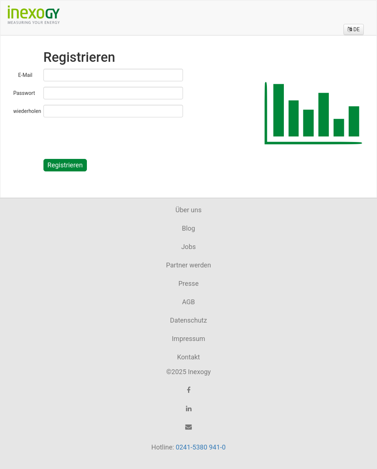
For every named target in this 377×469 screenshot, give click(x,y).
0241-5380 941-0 (201, 447)
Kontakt (188, 357)
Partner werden (188, 265)
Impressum (188, 338)
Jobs (188, 247)
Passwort (24, 93)
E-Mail (25, 75)
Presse (189, 283)
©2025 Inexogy (188, 372)
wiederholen (25, 111)
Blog (188, 228)
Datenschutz (188, 320)
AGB (188, 302)
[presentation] (99, 137)
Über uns (188, 210)
